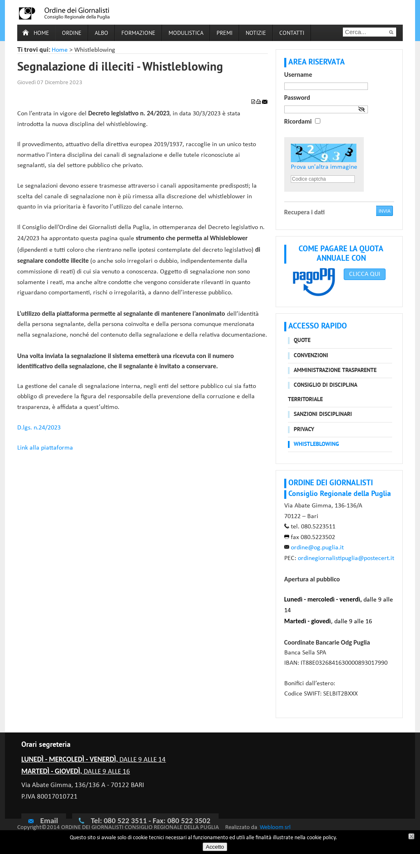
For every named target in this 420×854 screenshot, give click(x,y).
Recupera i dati (304, 212)
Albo (101, 33)
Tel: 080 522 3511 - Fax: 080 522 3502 (150, 820)
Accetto (215, 847)
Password (297, 97)
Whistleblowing (316, 444)
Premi (225, 33)
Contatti (291, 33)
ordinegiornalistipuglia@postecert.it (346, 558)
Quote (302, 340)
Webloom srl (275, 827)
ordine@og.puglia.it (317, 547)
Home (41, 33)
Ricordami (298, 121)
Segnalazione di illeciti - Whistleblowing (120, 67)
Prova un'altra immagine (324, 167)
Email (42, 820)
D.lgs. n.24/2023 (39, 428)
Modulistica (186, 33)
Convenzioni (311, 355)
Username (298, 74)
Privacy (304, 429)
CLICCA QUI (364, 274)
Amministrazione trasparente (335, 370)
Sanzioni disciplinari (323, 414)
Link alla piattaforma (45, 448)
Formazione (138, 33)
